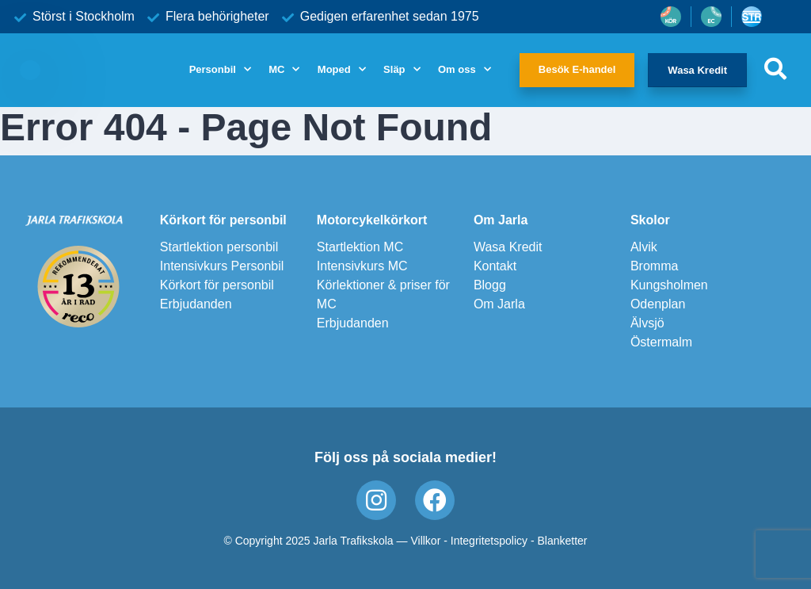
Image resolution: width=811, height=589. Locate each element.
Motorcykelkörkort (372, 220)
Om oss (457, 69)
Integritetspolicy (489, 540)
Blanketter (563, 540)
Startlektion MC (360, 247)
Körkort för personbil (223, 220)
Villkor (425, 540)
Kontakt (495, 266)
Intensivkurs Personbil (222, 266)
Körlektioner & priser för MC (383, 294)
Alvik (643, 247)
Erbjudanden (196, 304)
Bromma (654, 266)
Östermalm (661, 342)
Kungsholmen (669, 285)
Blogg (490, 285)
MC (276, 69)
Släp (394, 69)
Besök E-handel (577, 69)
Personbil (212, 69)
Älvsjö (647, 323)
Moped (334, 69)
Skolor (650, 220)
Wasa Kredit (697, 70)
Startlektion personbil (219, 247)
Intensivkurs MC (362, 266)
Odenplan (657, 304)
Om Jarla (500, 220)
